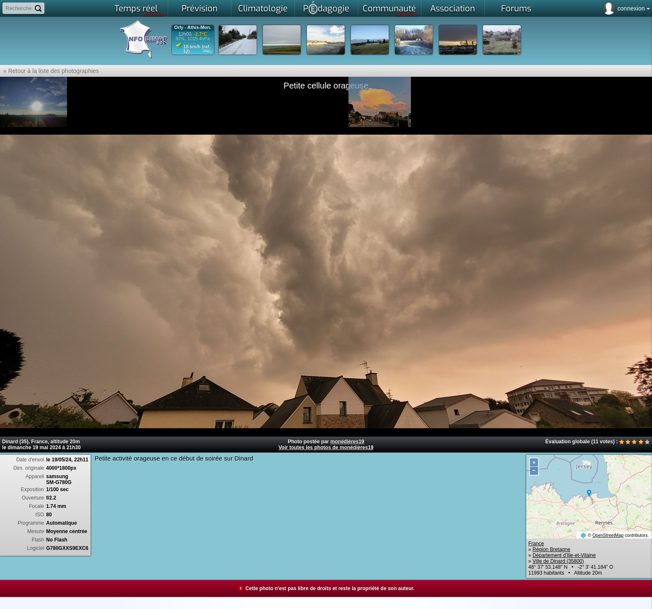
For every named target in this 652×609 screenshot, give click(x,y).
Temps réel (139, 10)
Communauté (390, 10)
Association (452, 8)
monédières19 (347, 442)
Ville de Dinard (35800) (558, 561)
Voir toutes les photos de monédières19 (326, 447)
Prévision (200, 8)
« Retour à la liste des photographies (49, 71)
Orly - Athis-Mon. (192, 27)
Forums (516, 8)
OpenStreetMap (607, 535)
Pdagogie (326, 7)
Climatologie (263, 8)
